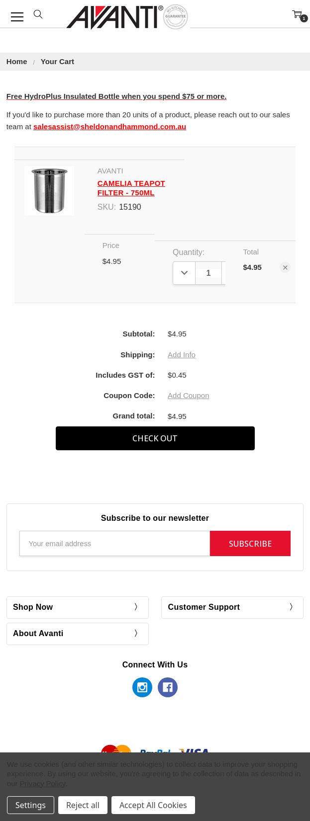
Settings (30, 805)
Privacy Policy (43, 783)
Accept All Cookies (153, 805)
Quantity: (189, 252)
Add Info (182, 354)
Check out (155, 438)
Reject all (83, 805)
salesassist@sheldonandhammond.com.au (109, 126)
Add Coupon (188, 395)
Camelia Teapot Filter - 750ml (131, 188)
